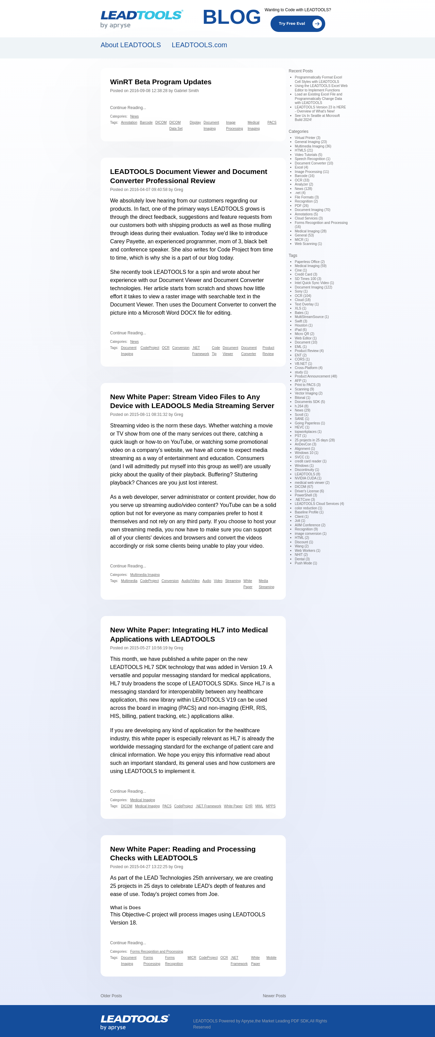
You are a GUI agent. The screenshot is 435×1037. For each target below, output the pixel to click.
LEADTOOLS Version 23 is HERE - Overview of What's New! (320, 109)
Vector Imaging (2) (309, 393)
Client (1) (302, 516)
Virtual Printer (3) (307, 138)
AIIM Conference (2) (310, 525)
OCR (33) (302, 180)
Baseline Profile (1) (309, 512)
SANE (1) (302, 419)
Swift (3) (301, 321)
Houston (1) (303, 325)
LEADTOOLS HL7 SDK (138, 667)
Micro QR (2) (304, 334)
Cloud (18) (303, 300)
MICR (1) (302, 240)
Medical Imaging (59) (310, 266)
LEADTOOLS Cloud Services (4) (319, 504)
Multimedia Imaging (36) (313, 146)
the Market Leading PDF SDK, (282, 1021)
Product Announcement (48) (316, 376)
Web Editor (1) (305, 338)
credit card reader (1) (310, 461)
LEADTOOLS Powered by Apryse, (224, 1021)
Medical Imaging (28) (310, 231)
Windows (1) (304, 466)
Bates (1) (302, 313)
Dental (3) (302, 559)
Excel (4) (301, 167)
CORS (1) (302, 359)
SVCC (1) (302, 457)
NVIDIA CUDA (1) (308, 478)
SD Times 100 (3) (308, 279)
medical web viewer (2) (312, 483)
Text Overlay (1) (307, 304)
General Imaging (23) (311, 142)
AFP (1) (300, 381)
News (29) (302, 410)
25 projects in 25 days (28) (315, 440)
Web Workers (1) (307, 550)
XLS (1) (300, 308)
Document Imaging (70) (312, 210)
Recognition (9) (306, 529)
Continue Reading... (128, 107)
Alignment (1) (305, 449)
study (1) (301, 372)
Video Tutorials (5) (308, 155)
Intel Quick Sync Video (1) (314, 283)
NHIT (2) (301, 555)
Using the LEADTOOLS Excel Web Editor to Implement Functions (321, 88)
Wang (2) (302, 546)
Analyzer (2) (304, 184)
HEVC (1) (302, 427)
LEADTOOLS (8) (307, 474)
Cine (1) (301, 270)
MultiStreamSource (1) (312, 317)
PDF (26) (302, 206)
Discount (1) (304, 542)
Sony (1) (301, 291)
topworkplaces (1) (308, 432)
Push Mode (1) (306, 563)
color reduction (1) (308, 508)
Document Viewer (180, 280)
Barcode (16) (304, 176)
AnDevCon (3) (305, 444)
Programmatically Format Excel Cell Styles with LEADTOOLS (318, 79)
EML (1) (301, 347)
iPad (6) (301, 330)
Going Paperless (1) (310, 423)
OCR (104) (303, 296)
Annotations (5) (306, 214)
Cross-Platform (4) (309, 368)
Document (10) (306, 342)
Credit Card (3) (306, 274)
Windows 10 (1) (306, 453)
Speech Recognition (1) (312, 159)
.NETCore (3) (305, 500)
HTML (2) (302, 538)
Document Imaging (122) (313, 287)
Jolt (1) (300, 521)
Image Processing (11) (312, 172)
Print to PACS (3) (307, 385)
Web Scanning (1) (308, 244)
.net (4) (300, 193)
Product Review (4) (309, 351)
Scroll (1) (301, 415)
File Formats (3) (307, 197)
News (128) (303, 189)
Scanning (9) (304, 389)
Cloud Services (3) (309, 218)
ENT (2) (301, 355)
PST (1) (300, 436)
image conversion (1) (310, 533)
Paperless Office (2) (310, 262)
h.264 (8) (301, 406)
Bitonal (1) (302, 398)
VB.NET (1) (303, 364)
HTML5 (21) (304, 150)
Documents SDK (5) (310, 402)
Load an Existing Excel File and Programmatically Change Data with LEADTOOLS (318, 98)
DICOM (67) (304, 487)
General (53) (304, 235)
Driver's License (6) (309, 491)
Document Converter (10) (314, 163)
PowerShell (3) (306, 495)
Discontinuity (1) (307, 470)
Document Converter (239, 280)
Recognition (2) (306, 201)
